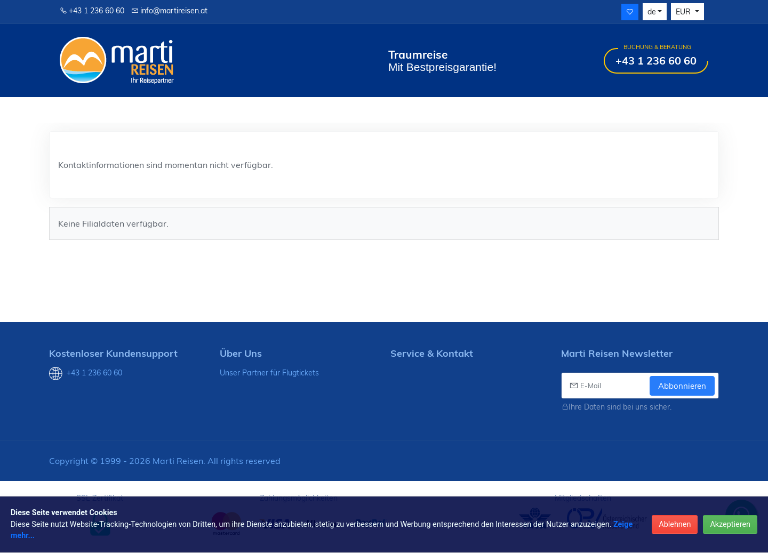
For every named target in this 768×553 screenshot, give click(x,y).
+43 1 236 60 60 (92, 10)
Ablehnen (675, 524)
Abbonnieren (682, 386)
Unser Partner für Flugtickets (269, 373)
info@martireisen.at (169, 10)
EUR (684, 12)
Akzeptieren (730, 524)
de (651, 12)
